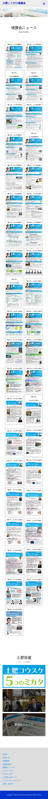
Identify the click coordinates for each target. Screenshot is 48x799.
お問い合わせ (8, 784)
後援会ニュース (9, 767)
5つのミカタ (8, 774)
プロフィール (8, 771)
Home (5, 754)
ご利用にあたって (10, 777)
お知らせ (6, 757)
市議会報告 (7, 764)
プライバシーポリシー (11, 781)
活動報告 (6, 761)
